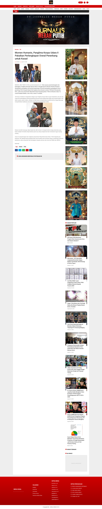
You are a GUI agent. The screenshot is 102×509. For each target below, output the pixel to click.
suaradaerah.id (55, 497)
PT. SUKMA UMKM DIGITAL (77, 494)
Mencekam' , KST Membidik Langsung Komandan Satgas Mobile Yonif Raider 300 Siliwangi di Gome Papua (76, 261)
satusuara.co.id (55, 491)
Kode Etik (25, 6)
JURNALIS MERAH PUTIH (54, 507)
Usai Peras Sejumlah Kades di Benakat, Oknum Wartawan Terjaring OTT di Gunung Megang (76, 326)
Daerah (22, 8)
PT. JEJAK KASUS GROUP (76, 488)
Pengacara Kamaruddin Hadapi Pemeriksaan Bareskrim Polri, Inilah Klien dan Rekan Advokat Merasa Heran (75, 348)
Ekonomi (65, 8)
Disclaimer (31, 6)
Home (80, 2)
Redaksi (19, 6)
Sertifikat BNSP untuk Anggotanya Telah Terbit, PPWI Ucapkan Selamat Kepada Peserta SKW (75, 283)
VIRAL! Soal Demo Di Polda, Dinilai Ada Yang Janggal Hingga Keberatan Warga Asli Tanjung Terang (76, 370)
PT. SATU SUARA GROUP (76, 492)
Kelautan (71, 8)
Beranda (16, 49)
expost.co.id (54, 485)
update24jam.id (55, 499)
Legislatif (37, 8)
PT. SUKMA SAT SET (75, 496)
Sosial (84, 8)
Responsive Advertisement (76, 463)
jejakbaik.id (54, 493)
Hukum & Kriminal (49, 8)
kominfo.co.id (55, 483)
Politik (32, 8)
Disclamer (35, 491)
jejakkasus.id (54, 495)
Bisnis (61, 8)
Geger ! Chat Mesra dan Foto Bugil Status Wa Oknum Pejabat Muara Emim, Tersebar (76, 305)
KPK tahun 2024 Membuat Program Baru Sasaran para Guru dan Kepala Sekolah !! (76, 239)
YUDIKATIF (42, 8)
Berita (18, 8)
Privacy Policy (39, 6)
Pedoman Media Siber (50, 6)
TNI (20, 49)
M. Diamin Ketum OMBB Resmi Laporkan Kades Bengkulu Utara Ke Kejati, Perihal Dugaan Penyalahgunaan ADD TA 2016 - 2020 (75, 394)
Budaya (88, 8)
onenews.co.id (55, 489)
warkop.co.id (54, 487)
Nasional (27, 8)
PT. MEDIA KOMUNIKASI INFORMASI (79, 486)
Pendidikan (56, 8)
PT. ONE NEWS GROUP (76, 490)
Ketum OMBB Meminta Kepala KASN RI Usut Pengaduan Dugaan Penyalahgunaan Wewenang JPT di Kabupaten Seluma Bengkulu (76, 417)
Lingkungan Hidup (77, 8)
